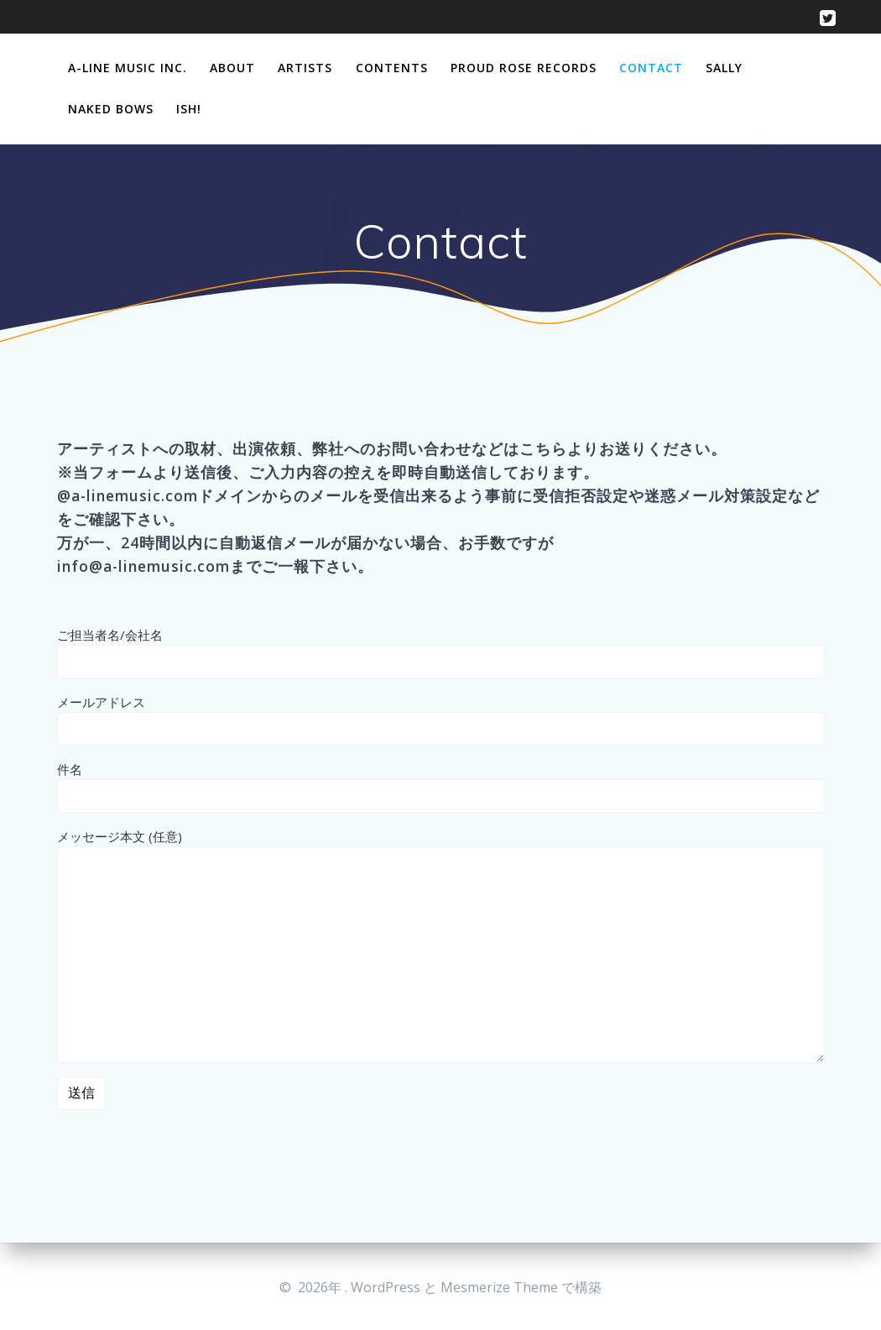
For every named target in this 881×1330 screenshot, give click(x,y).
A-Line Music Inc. (127, 68)
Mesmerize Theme (499, 1287)
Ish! (188, 109)
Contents (392, 68)
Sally (724, 68)
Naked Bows (111, 109)
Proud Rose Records (524, 68)
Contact (651, 68)
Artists (305, 68)
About (232, 68)
